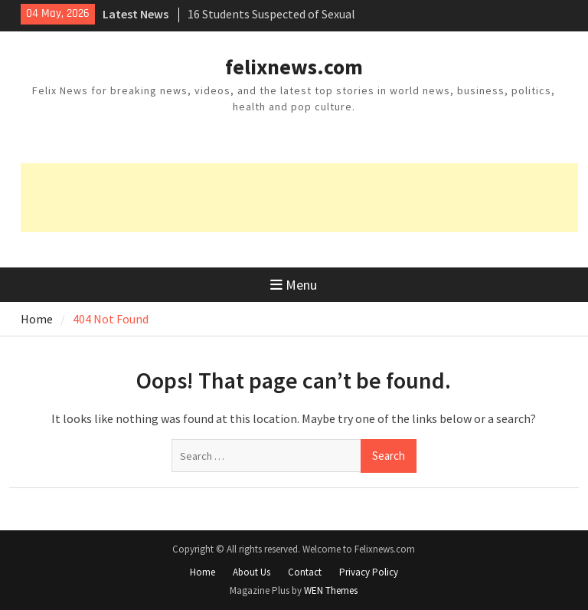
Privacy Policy (368, 572)
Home (202, 572)
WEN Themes (331, 590)
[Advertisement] (299, 197)
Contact (305, 572)
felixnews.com (294, 66)
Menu (293, 285)
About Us (251, 572)
